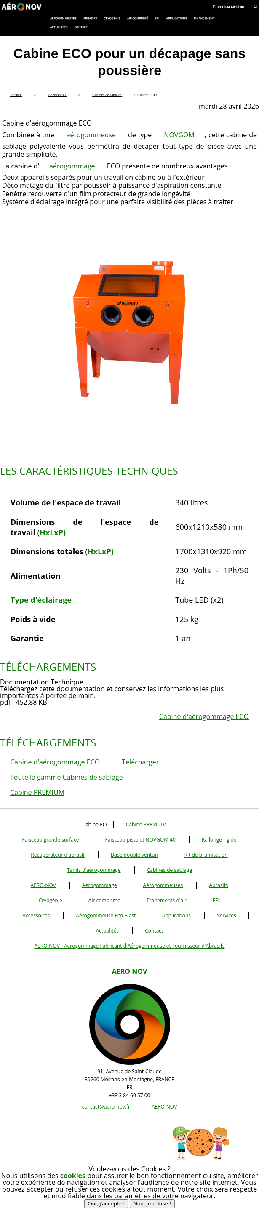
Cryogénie (50, 900)
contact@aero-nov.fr (106, 1106)
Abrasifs (218, 885)
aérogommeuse (91, 134)
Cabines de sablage (169, 870)
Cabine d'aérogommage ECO (204, 716)
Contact (154, 930)
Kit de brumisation (206, 854)
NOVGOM (179, 134)
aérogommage (72, 166)
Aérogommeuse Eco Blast (106, 915)
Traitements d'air (167, 900)
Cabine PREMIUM (37, 792)
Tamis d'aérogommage (94, 870)
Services (226, 915)
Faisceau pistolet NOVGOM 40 (140, 839)
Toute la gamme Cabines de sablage (66, 777)
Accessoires (36, 915)
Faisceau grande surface (50, 839)
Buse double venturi (134, 854)
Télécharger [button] (140, 762)
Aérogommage (99, 885)
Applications (176, 915)
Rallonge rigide (219, 839)
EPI (216, 900)
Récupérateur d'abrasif (58, 854)
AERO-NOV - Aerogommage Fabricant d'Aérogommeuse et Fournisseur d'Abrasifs (129, 945)
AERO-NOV (43, 885)
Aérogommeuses (163, 885)
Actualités (107, 930)
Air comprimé (104, 900)
